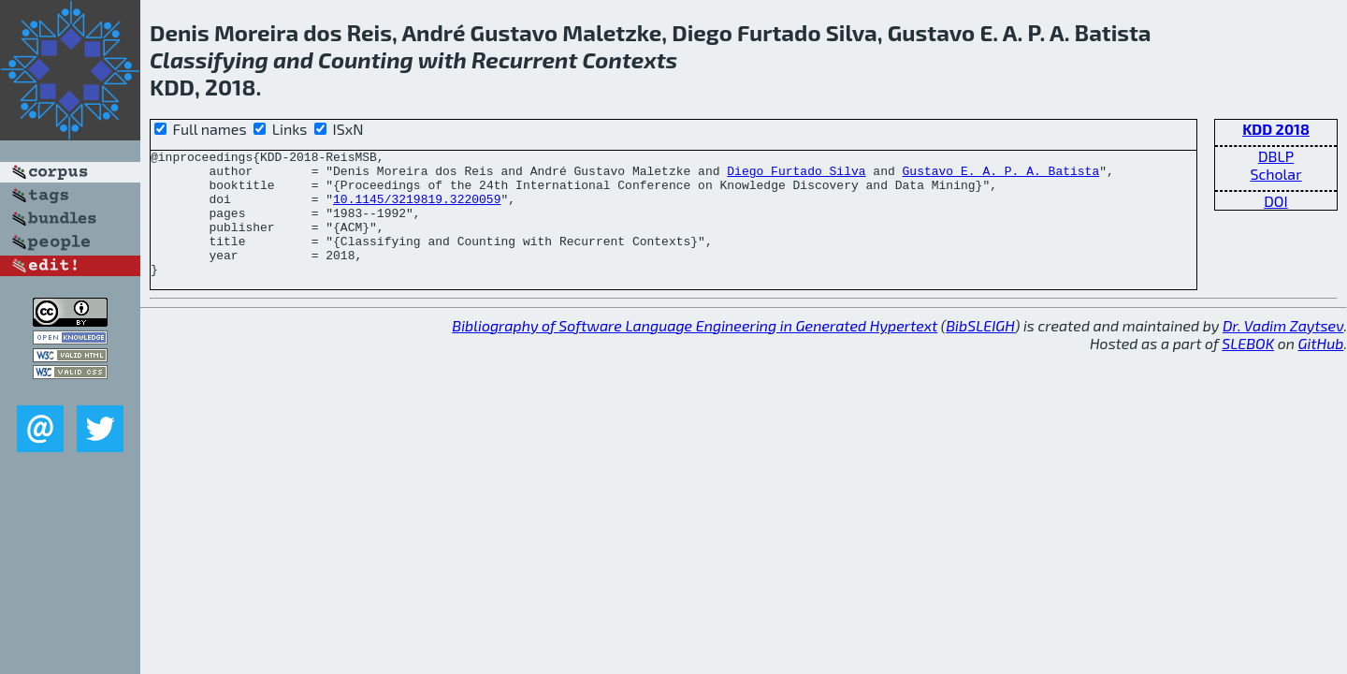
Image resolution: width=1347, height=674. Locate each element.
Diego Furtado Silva (796, 176)
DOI (1276, 201)
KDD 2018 (1276, 129)
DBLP (1276, 156)
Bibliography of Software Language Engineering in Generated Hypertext (694, 350)
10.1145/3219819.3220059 (416, 209)
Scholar (1275, 174)
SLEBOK (1248, 368)
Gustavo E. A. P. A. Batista (1000, 176)
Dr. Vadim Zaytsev (1283, 350)
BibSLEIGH (980, 350)
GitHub (1321, 368)
